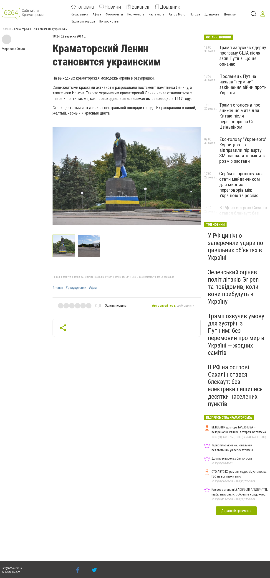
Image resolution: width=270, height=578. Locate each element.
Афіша (97, 14)
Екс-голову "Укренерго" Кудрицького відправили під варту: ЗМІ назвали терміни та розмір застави (243, 150)
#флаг (93, 288)
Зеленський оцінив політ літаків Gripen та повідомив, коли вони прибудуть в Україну (233, 286)
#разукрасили (76, 288)
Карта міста (156, 14)
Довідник (167, 7)
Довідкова (211, 14)
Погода (195, 14)
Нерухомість (135, 14)
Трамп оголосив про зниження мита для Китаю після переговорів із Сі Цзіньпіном (239, 116)
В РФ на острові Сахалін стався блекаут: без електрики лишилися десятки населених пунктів (235, 385)
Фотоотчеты (114, 14)
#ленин (58, 288)
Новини (110, 7)
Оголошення (79, 14)
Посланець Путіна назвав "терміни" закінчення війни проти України (243, 84)
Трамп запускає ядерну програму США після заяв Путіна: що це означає (242, 56)
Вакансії (137, 7)
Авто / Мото (177, 14)
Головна (82, 7)
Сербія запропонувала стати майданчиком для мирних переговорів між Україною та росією (241, 184)
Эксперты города (83, 21)
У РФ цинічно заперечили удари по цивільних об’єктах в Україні (235, 246)
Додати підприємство (236, 511)
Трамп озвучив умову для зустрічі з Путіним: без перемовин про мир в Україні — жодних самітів (236, 334)
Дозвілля (230, 14)
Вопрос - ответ (109, 21)
